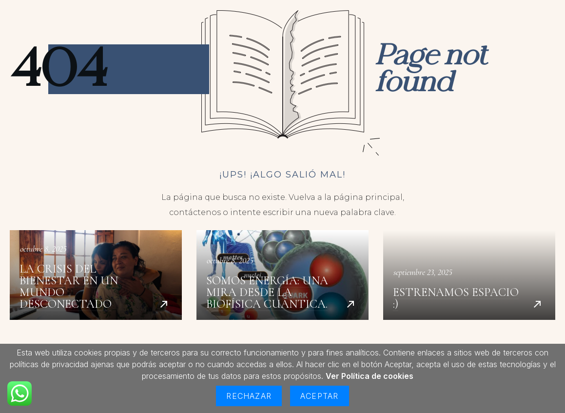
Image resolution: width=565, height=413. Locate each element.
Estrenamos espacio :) (469, 275)
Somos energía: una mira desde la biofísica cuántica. (282, 275)
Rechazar (249, 396)
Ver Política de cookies (369, 376)
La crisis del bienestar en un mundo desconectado (96, 275)
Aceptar (319, 396)
